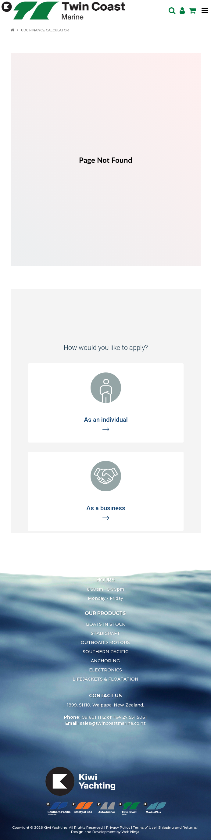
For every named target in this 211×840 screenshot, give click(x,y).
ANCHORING (105, 661)
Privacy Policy (118, 827)
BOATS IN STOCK (105, 624)
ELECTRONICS (105, 670)
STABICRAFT (105, 633)
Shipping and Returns (177, 827)
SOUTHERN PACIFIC (105, 651)
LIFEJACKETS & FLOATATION (105, 679)
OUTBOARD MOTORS (105, 642)
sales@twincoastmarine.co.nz (113, 723)
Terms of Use (144, 827)
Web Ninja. (130, 832)
